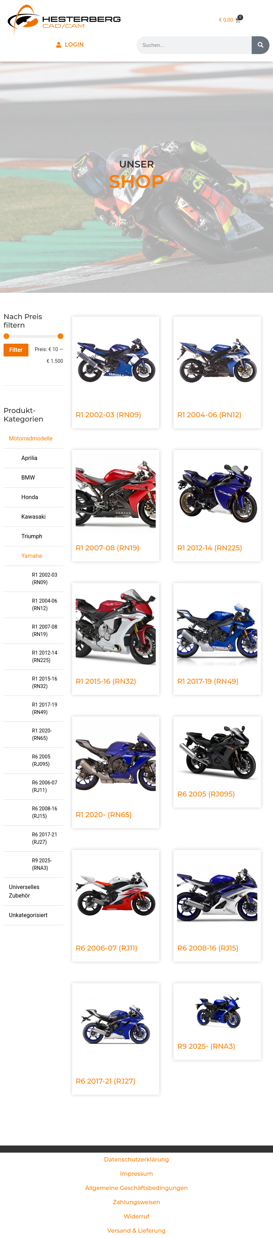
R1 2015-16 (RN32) (44, 682)
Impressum (136, 1173)
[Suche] (260, 45)
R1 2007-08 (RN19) (44, 630)
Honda (29, 497)
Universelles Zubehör (24, 891)
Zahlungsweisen (136, 1202)
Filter (15, 349)
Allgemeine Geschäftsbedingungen (136, 1188)
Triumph (31, 536)
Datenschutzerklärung (136, 1159)
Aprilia (29, 458)
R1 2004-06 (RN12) (44, 604)
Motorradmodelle (30, 438)
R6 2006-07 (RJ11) (44, 786)
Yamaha (31, 555)
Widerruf (136, 1216)
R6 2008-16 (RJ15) (44, 812)
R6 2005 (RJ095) (41, 760)
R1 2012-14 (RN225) (44, 656)
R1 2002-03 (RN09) (44, 578)
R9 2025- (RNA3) (42, 864)
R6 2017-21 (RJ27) (44, 838)
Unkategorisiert (28, 915)
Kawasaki (33, 516)
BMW (28, 477)
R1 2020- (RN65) (42, 734)
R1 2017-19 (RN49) (44, 708)
